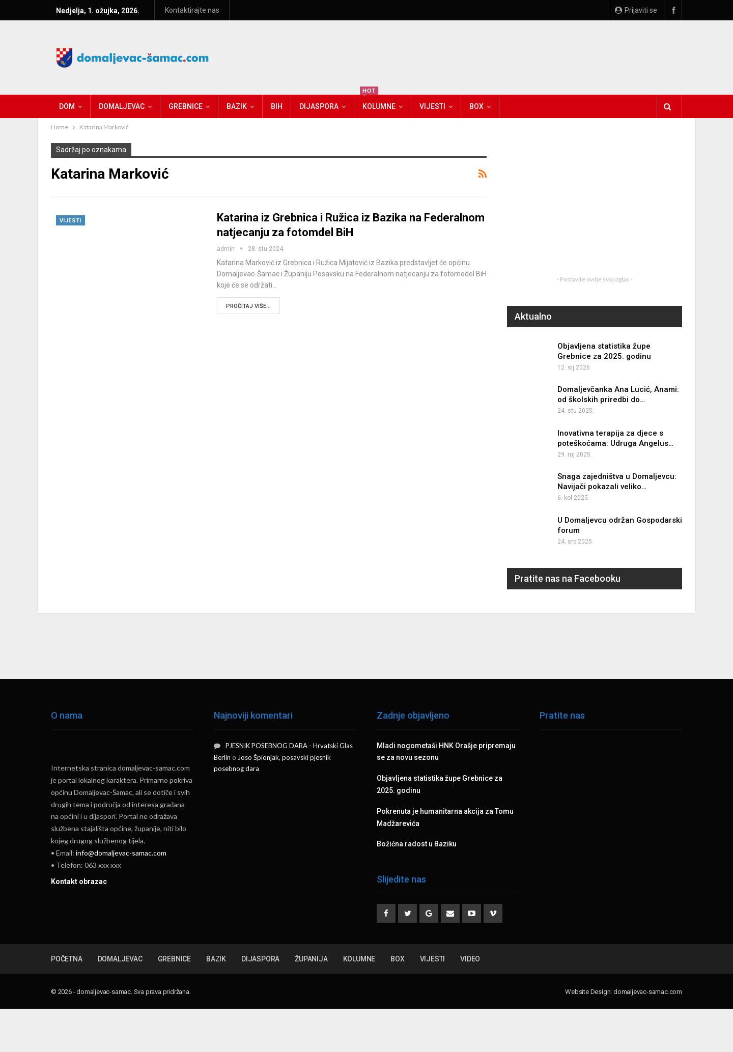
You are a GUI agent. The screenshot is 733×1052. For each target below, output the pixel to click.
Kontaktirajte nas (192, 10)
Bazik (237, 106)
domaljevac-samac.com (647, 992)
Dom (67, 106)
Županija (311, 959)
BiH (277, 106)
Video (470, 959)
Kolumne (378, 102)
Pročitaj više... (248, 306)
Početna (66, 959)
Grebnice (185, 106)
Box (476, 106)
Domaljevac (122, 106)
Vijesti (432, 106)
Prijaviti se (636, 10)
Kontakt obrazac (79, 881)
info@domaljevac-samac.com (121, 852)
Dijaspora (319, 106)
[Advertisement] (497, 56)
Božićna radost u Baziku (417, 844)
